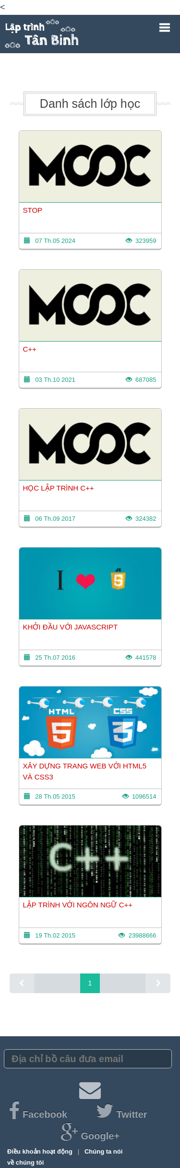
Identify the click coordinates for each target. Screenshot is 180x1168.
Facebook (39, 1114)
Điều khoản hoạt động (40, 1151)
